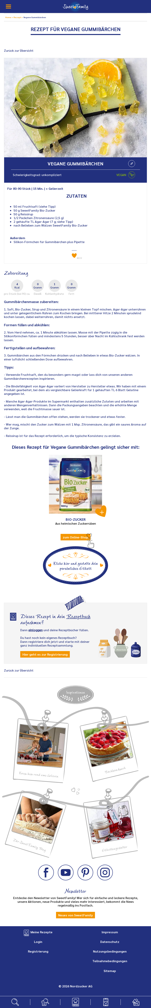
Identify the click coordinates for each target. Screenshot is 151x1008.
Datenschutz (109, 942)
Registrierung (38, 951)
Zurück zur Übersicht (18, 50)
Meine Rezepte (41, 932)
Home (8, 17)
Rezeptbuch (78, 616)
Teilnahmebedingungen (109, 961)
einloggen (35, 630)
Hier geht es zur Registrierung (45, 654)
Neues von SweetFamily (75, 915)
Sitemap (110, 971)
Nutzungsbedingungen (110, 951)
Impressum (110, 932)
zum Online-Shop (75, 537)
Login (38, 942)
